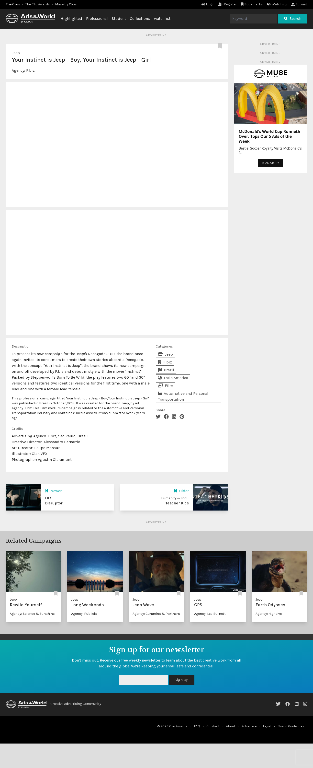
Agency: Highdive (269, 614)
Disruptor (54, 503)
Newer (53, 491)
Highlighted (71, 18)
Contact (213, 726)
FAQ (197, 726)
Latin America (173, 377)
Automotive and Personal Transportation (183, 396)
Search (292, 18)
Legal (267, 726)
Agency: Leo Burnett (210, 614)
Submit (299, 4)
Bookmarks (252, 4)
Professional (97, 18)
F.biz (30, 70)
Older (181, 491)
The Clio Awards (37, 4)
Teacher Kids (177, 503)
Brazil (166, 370)
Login (207, 4)
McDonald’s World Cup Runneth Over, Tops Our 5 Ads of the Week (269, 136)
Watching (277, 4)
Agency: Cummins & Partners (156, 614)
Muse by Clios (66, 4)
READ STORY (270, 163)
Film (165, 385)
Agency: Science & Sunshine (32, 614)
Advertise (249, 726)
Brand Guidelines (291, 726)
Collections (140, 18)
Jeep (16, 52)
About (230, 726)
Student (119, 18)
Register (227, 4)
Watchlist (162, 18)
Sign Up (182, 679)
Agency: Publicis (84, 614)
